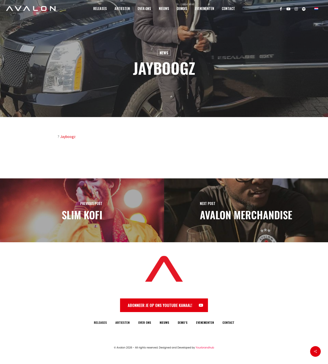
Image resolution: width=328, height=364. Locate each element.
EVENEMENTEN (205, 322)
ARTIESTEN (122, 322)
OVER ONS (144, 322)
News (164, 53)
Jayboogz (68, 136)
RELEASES (100, 322)
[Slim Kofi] (82, 210)
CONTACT (228, 322)
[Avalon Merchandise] (246, 210)
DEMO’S (183, 322)
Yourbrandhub (205, 347)
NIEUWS (164, 322)
